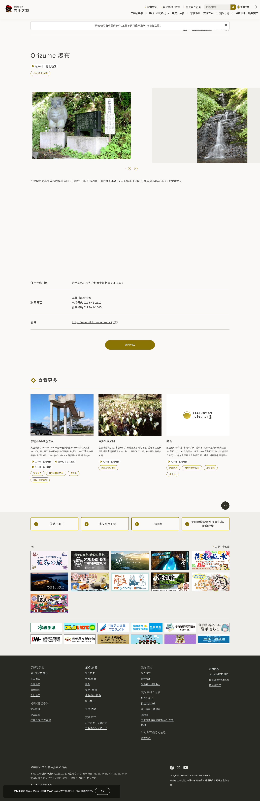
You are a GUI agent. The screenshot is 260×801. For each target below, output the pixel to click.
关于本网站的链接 (218, 674)
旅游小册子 (147, 698)
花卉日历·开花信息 (41, 720)
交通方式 (210, 13)
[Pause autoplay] (136, 168)
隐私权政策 (215, 685)
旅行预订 (90, 701)
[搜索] (233, 7)
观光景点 (37, 473)
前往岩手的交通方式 (96, 722)
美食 (87, 684)
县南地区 (35, 684)
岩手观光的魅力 (39, 673)
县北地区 (35, 695)
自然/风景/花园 (40, 73)
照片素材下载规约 (150, 709)
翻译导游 (146, 678)
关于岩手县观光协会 (41, 785)
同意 (102, 791)
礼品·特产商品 (93, 695)
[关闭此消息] (226, 25)
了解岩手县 (139, 13)
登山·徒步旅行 (40, 479)
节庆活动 (195, 13)
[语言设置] (247, 7)
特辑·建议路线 (159, 13)
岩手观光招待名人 (150, 684)
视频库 (144, 714)
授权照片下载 (148, 703)
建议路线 (35, 714)
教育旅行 (152, 7)
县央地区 (35, 678)
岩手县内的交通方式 (96, 728)
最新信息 (240, 13)
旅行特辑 (35, 709)
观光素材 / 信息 (171, 7)
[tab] (129, 168)
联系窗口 (253, 13)
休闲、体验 (90, 678)
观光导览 (226, 13)
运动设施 (210, 467)
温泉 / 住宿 (91, 689)
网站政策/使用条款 (219, 679)
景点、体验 (180, 13)
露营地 (73, 473)
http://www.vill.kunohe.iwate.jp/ (95, 322)
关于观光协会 (193, 7)
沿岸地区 (35, 689)
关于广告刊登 (222, 546)
